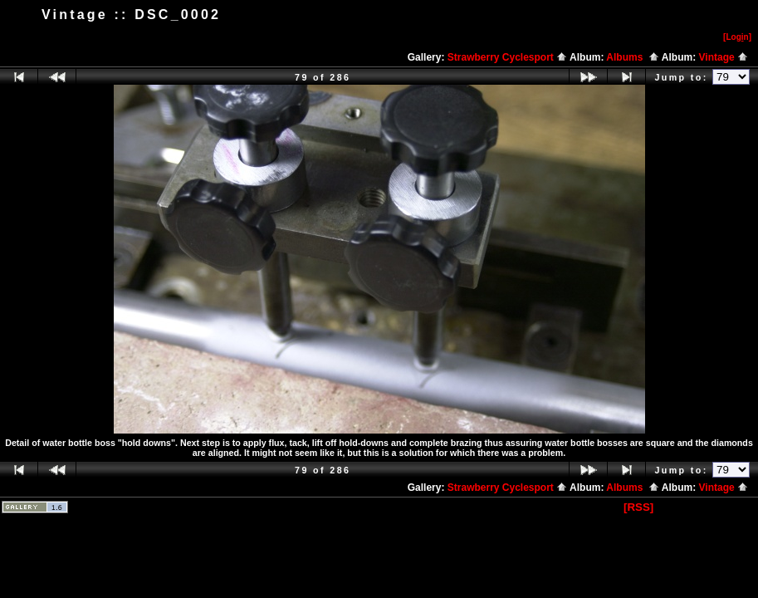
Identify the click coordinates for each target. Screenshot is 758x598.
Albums (632, 57)
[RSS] (638, 507)
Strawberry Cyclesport (507, 57)
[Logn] (737, 37)
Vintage (723, 57)
